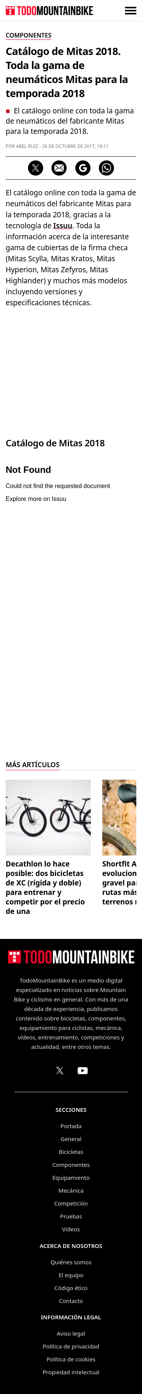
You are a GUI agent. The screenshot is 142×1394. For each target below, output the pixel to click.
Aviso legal (71, 1333)
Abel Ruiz (27, 146)
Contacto (71, 1301)
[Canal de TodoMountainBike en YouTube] (82, 1070)
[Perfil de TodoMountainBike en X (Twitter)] (59, 1070)
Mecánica (70, 1190)
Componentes (71, 1164)
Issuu (62, 226)
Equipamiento (70, 1177)
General (71, 1139)
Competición (71, 1203)
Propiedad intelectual (71, 1372)
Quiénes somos (71, 1262)
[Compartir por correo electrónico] (59, 168)
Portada (71, 1126)
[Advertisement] (71, 370)
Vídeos (71, 1229)
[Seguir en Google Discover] (83, 168)
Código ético (71, 1288)
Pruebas (71, 1216)
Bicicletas (71, 1151)
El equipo (71, 1275)
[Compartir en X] (35, 168)
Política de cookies (71, 1359)
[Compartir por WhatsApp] (106, 168)
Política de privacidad (71, 1346)
